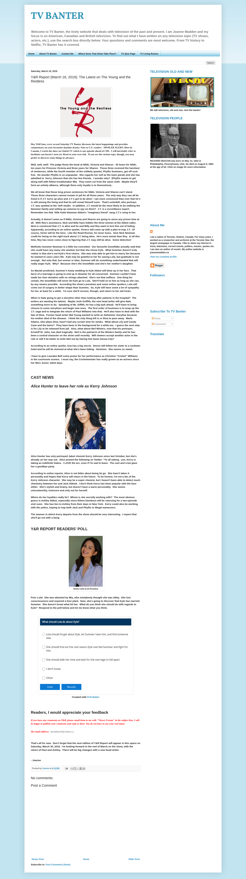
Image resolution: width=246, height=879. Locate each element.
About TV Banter (48, 53)
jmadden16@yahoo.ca (62, 731)
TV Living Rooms (149, 53)
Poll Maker (93, 697)
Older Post (134, 859)
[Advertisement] (176, 196)
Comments (159, 324)
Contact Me (67, 53)
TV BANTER (57, 16)
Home (31, 53)
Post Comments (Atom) (58, 864)
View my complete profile (163, 256)
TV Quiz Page (128, 53)
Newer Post (38, 859)
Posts (156, 318)
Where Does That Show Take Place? (97, 53)
